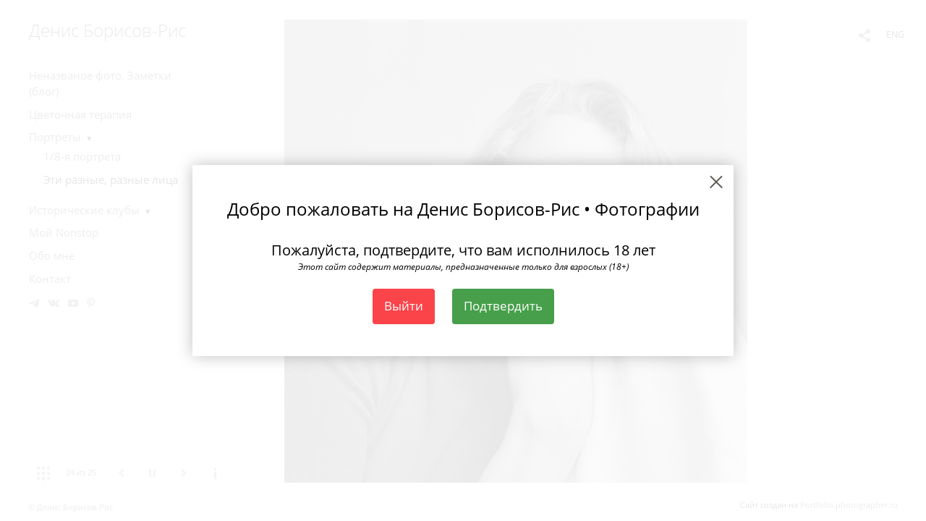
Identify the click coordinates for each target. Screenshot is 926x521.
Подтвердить (503, 305)
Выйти (403, 305)
